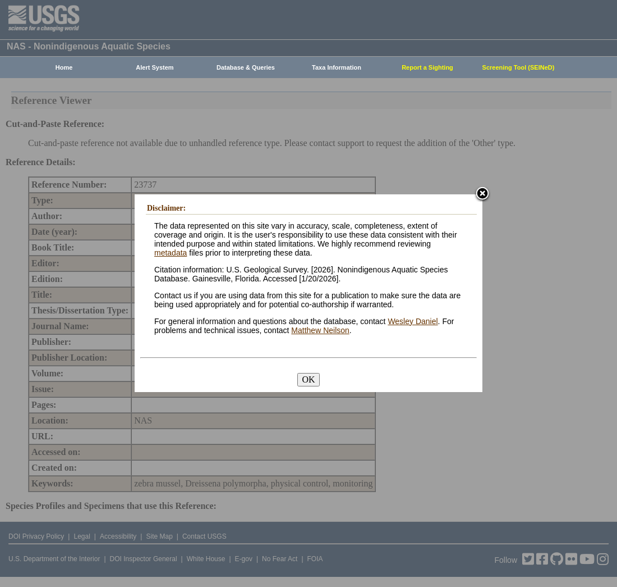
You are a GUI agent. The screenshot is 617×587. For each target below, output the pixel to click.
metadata (170, 252)
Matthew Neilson (320, 330)
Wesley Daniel (413, 321)
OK (308, 379)
